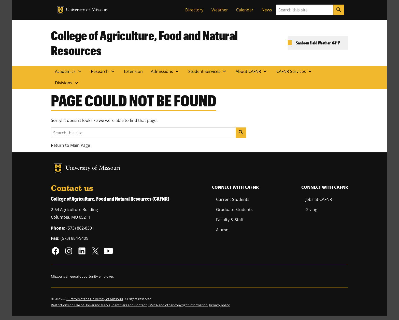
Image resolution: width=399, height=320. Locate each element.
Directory (194, 10)
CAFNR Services (294, 71)
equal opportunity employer (91, 276)
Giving (311, 209)
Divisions (67, 83)
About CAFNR (252, 71)
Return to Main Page (70, 145)
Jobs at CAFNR (318, 199)
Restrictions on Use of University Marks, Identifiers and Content (99, 305)
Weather (219, 10)
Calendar (244, 10)
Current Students (232, 199)
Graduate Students (234, 209)
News (267, 10)
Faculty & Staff (230, 219)
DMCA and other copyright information (178, 305)
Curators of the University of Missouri (94, 299)
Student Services (207, 71)
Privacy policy (219, 305)
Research (103, 71)
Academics (69, 71)
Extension (133, 71)
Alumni (223, 230)
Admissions (165, 71)
